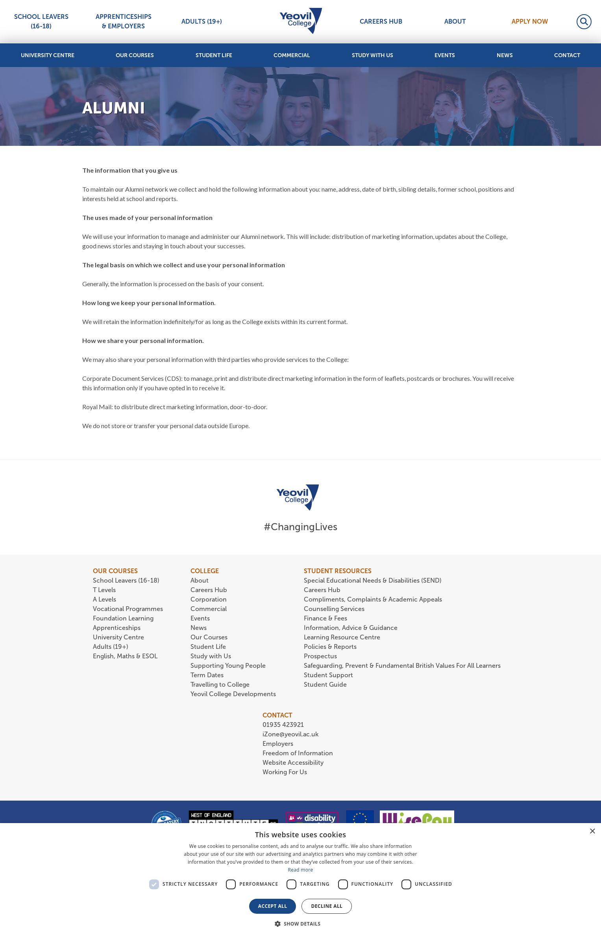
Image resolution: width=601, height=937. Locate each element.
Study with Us (372, 55)
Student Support (328, 675)
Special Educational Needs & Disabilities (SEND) (373, 580)
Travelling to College (220, 684)
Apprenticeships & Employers (124, 21)
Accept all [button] (272, 906)
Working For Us (285, 772)
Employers (278, 743)
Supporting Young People (228, 665)
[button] (301, 924)
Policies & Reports (330, 646)
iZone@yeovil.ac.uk (290, 734)
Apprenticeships (117, 627)
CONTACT (277, 715)
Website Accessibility (293, 762)
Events (445, 55)
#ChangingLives (300, 527)
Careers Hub (381, 21)
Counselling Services (334, 609)
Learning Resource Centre (342, 637)
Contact (567, 55)
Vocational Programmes (128, 609)
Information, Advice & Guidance (351, 627)
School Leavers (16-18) (41, 21)
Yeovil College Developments (233, 694)
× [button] (592, 832)
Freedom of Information (298, 753)
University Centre (47, 55)
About (455, 21)
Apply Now (530, 21)
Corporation (208, 599)
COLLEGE (204, 571)
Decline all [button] (326, 906)
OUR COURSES (115, 571)
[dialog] (300, 880)
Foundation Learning (123, 618)
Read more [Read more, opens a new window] (300, 869)
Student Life (214, 55)
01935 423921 (283, 724)
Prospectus (320, 656)
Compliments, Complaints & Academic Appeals (373, 599)
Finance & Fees (325, 618)
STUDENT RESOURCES (338, 571)
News (505, 55)
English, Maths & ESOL (126, 656)
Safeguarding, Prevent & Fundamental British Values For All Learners (403, 665)
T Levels (104, 590)
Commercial (292, 55)
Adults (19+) (201, 21)
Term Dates (207, 675)
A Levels (104, 599)
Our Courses (135, 55)
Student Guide (325, 684)
